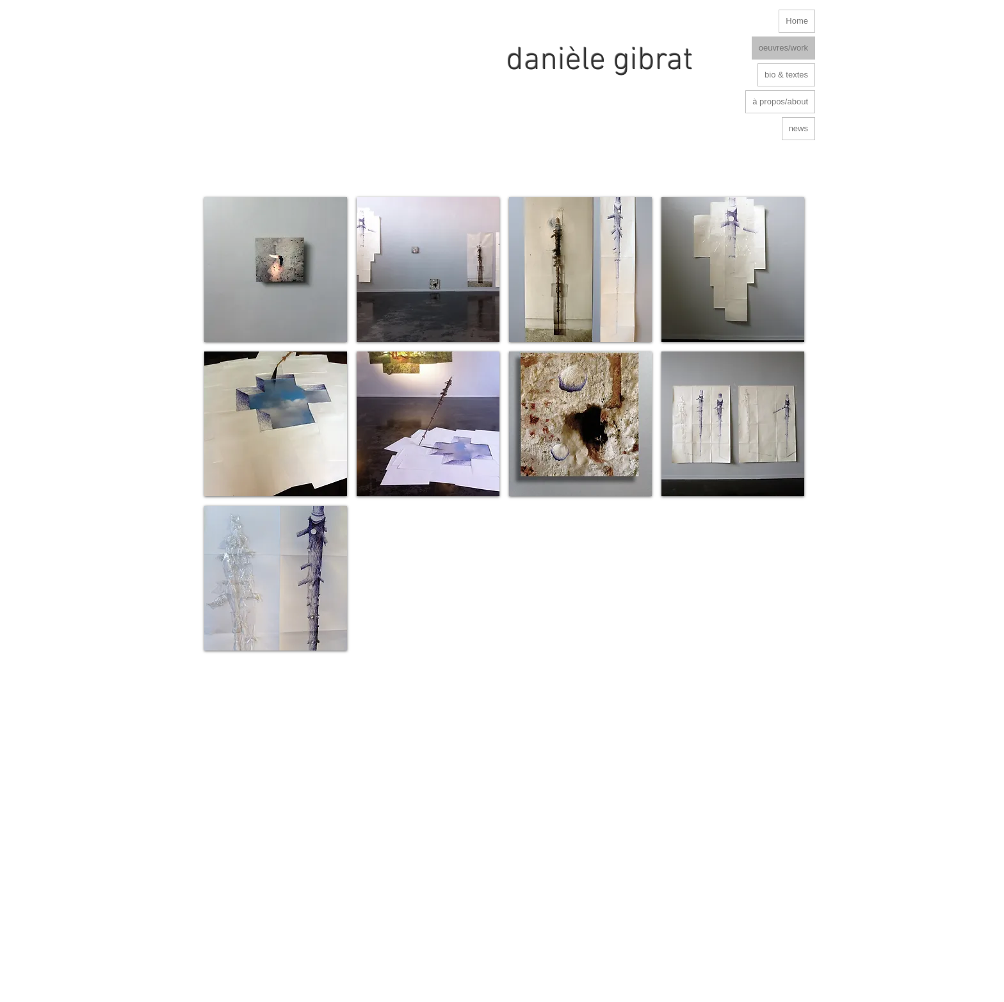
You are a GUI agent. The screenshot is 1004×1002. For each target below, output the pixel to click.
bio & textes (786, 74)
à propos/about (780, 101)
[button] (275, 269)
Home (797, 21)
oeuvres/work (783, 48)
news (798, 128)
